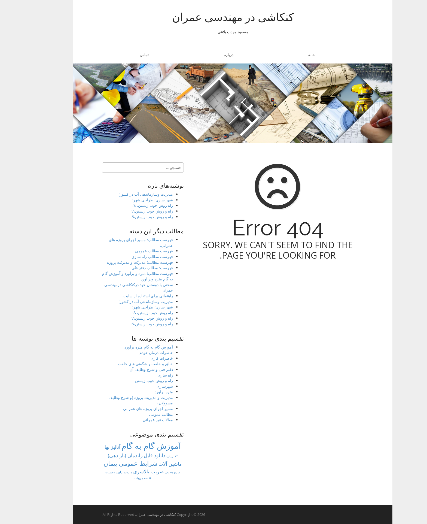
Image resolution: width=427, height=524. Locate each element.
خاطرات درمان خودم (137, 352)
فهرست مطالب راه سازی (133, 256)
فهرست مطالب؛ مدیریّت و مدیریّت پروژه (121, 262)
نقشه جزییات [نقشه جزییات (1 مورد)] (123, 478)
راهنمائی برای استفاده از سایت (129, 295)
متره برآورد (144, 391)
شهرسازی (145, 386)
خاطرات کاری (142, 358)
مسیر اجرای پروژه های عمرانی (129, 408)
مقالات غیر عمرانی (138, 419)
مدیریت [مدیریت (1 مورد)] (91, 472)
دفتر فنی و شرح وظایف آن (132, 369)
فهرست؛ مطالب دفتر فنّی (133, 267)
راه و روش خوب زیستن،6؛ (132, 216)
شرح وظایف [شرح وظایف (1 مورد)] (153, 472)
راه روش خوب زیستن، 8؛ (133, 205)
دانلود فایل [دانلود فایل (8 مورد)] (135, 455)
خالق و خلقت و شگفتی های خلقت (126, 363)
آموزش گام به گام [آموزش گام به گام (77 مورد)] (131, 445)
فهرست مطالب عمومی (135, 250)
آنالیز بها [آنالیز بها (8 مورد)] (93, 446)
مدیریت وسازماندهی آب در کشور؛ (126, 194)
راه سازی (146, 375)
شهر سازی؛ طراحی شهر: (133, 199)
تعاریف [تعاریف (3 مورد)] (152, 455)
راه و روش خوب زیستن (135, 380)
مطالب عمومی (142, 414)
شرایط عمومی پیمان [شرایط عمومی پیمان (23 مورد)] (111, 463)
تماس (124, 54)
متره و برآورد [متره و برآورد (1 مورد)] (105, 472)
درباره (209, 54)
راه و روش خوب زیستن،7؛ (132, 211)
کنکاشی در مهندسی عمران (213, 17)
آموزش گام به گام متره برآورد (129, 347)
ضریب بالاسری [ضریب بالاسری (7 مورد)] (129, 471)
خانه (292, 54)
